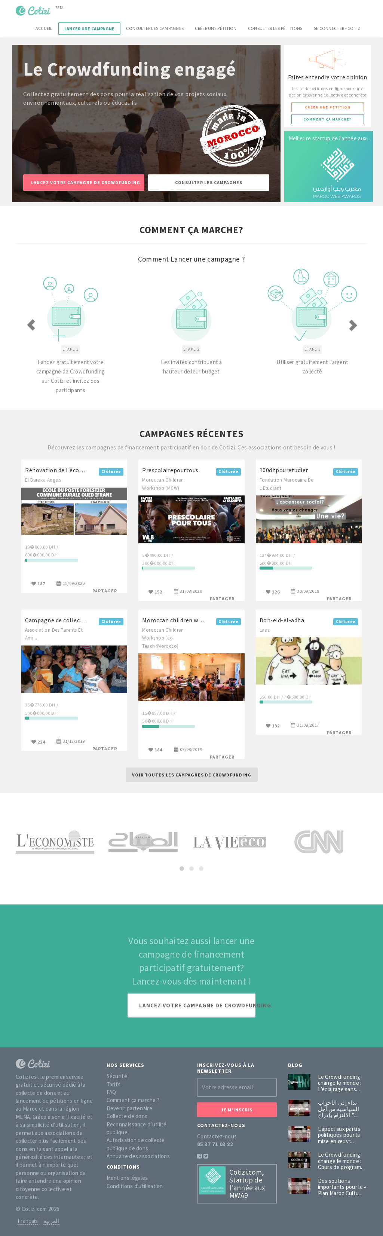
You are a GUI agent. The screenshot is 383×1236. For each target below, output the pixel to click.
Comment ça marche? (327, 119)
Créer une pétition (215, 28)
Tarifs (114, 1084)
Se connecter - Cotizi (338, 28)
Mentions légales (127, 1177)
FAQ (111, 1092)
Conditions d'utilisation (135, 1186)
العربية (51, 1220)
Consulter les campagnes (155, 28)
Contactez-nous (217, 1136)
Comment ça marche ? (133, 1100)
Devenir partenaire (129, 1108)
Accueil (44, 28)
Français (28, 1220)
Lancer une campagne (89, 28)
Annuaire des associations (138, 1156)
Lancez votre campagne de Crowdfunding (85, 182)
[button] (42, 325)
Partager (104, 590)
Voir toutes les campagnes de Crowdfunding (191, 775)
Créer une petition (327, 107)
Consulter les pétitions (275, 28)
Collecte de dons (127, 1116)
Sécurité (117, 1076)
